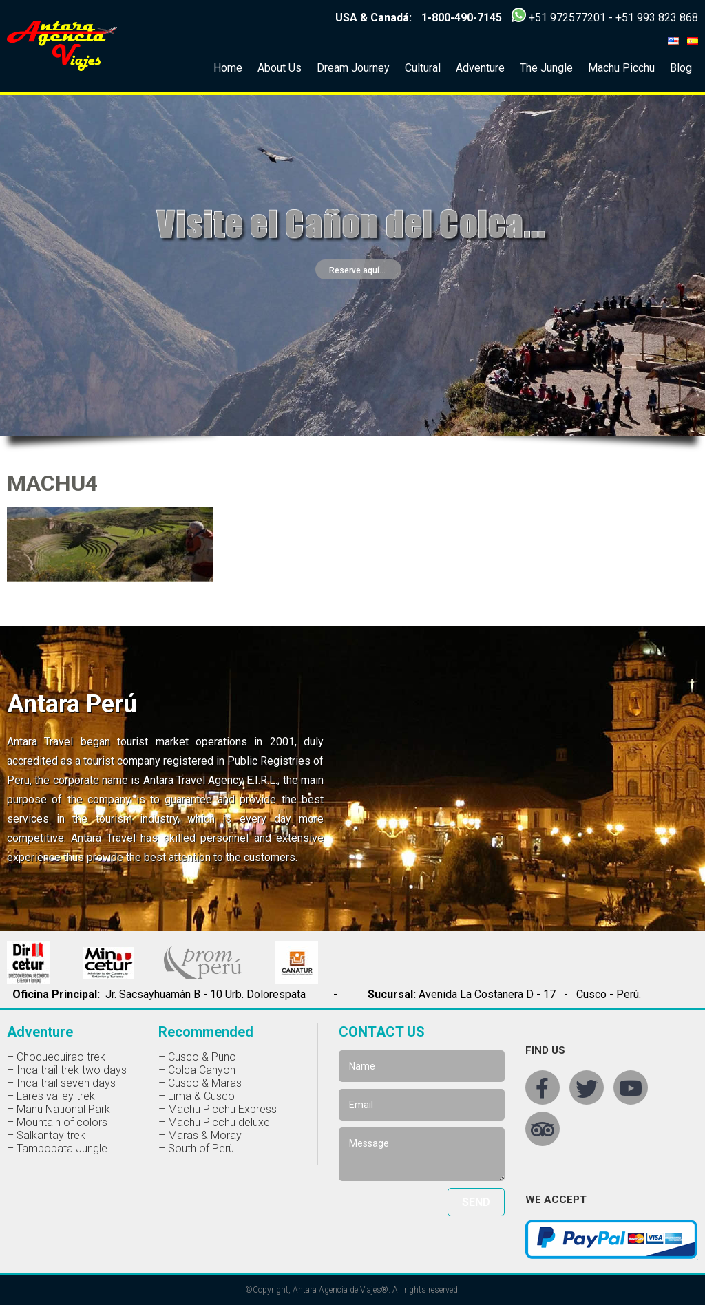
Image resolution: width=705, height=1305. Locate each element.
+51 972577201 (567, 17)
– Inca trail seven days (61, 1083)
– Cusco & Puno (197, 1056)
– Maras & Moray (200, 1135)
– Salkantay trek (46, 1135)
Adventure (480, 67)
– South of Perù (196, 1148)
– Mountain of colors (57, 1122)
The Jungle (546, 67)
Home (227, 67)
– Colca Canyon (196, 1069)
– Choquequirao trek (56, 1056)
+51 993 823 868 (656, 17)
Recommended (205, 1031)
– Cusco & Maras (200, 1083)
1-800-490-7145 (461, 17)
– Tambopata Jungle (57, 1148)
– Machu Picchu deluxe (214, 1122)
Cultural (423, 67)
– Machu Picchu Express (217, 1109)
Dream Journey (353, 67)
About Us (279, 67)
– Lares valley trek (51, 1096)
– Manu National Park (58, 1109)
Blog (681, 67)
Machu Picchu (621, 67)
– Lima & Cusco (196, 1096)
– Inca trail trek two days (67, 1069)
